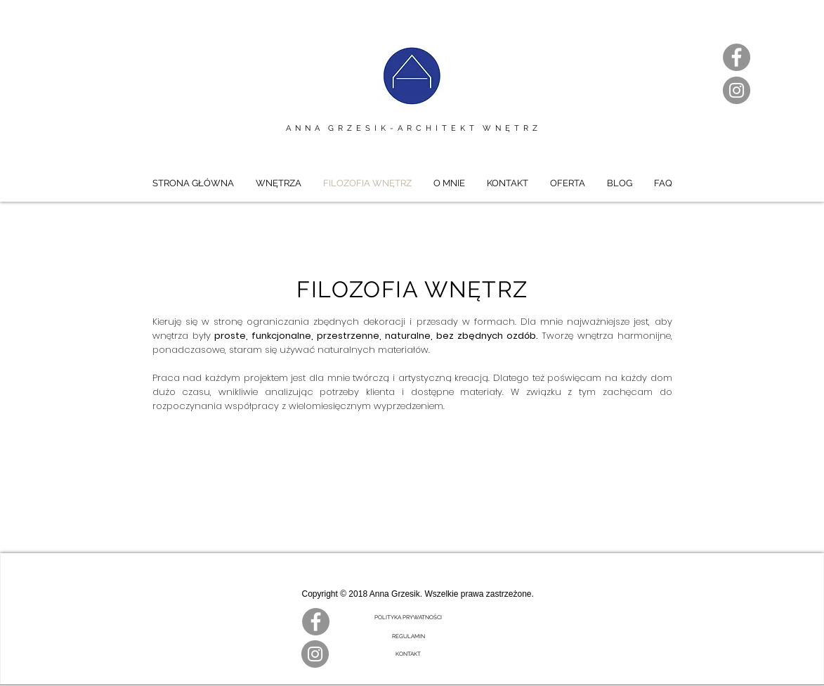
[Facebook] (736, 57)
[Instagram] (736, 90)
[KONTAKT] (408, 654)
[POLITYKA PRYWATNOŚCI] (408, 618)
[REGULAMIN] (408, 637)
